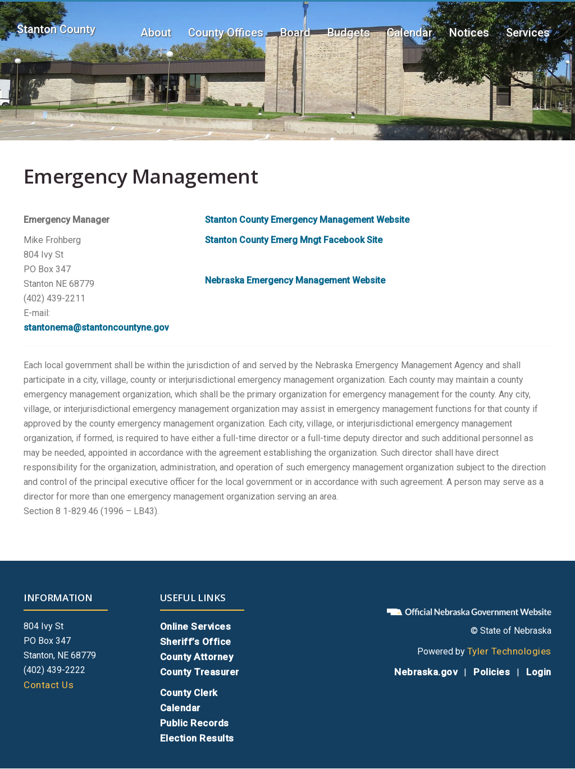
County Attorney (197, 656)
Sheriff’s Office (195, 641)
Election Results (197, 738)
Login (538, 672)
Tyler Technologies (509, 651)
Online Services (195, 626)
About (155, 32)
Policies (491, 672)
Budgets (348, 32)
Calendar (409, 32)
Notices (469, 32)
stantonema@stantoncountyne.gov (96, 327)
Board (295, 32)
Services (528, 32)
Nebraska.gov (425, 672)
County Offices (225, 32)
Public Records (194, 723)
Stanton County (56, 29)
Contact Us (49, 684)
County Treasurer (199, 672)
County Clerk (189, 692)
